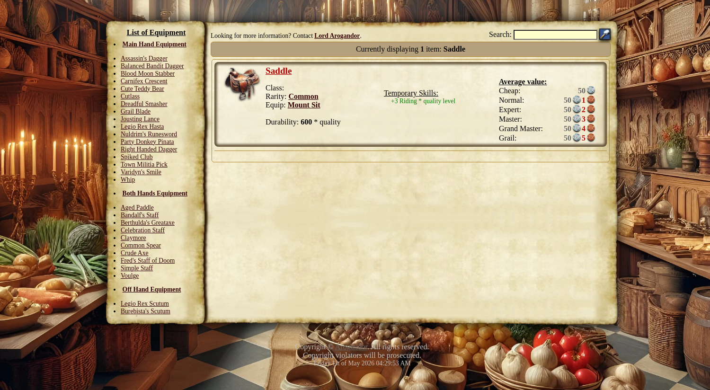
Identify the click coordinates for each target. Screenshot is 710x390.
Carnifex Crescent (144, 81)
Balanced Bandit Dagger (152, 66)
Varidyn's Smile (141, 172)
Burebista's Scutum (145, 311)
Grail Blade (136, 111)
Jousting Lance (140, 119)
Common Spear (141, 245)
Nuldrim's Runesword (149, 134)
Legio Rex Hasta (142, 126)
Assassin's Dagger (144, 58)
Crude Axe (135, 253)
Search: (500, 34)
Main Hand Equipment (154, 44)
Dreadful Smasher (144, 103)
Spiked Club (137, 156)
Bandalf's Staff (140, 215)
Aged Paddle (137, 207)
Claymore (133, 237)
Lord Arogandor (337, 35)
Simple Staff (137, 268)
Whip (128, 179)
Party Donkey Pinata (147, 141)
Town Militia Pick (144, 164)
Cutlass (130, 96)
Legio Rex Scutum (145, 303)
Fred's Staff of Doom (148, 260)
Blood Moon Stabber (148, 73)
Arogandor (351, 347)
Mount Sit (304, 105)
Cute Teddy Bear (142, 88)
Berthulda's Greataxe (148, 222)
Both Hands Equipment (155, 193)
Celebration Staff (143, 230)
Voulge (130, 275)
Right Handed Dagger (149, 149)
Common (303, 96)
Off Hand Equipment (152, 289)
